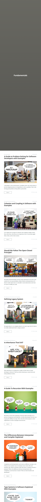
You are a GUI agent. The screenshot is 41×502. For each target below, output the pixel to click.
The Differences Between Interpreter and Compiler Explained (19, 433)
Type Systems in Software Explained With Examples (18, 484)
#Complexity (17, 295)
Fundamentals (20, 75)
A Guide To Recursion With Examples (18, 386)
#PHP (11, 383)
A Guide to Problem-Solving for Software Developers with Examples (20, 157)
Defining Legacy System (13, 297)
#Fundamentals (7, 154)
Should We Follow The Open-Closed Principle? (18, 250)
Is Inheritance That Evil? (13, 340)
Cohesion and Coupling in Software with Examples (20, 204)
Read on (7, 191)
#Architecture (12, 200)
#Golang (14, 481)
